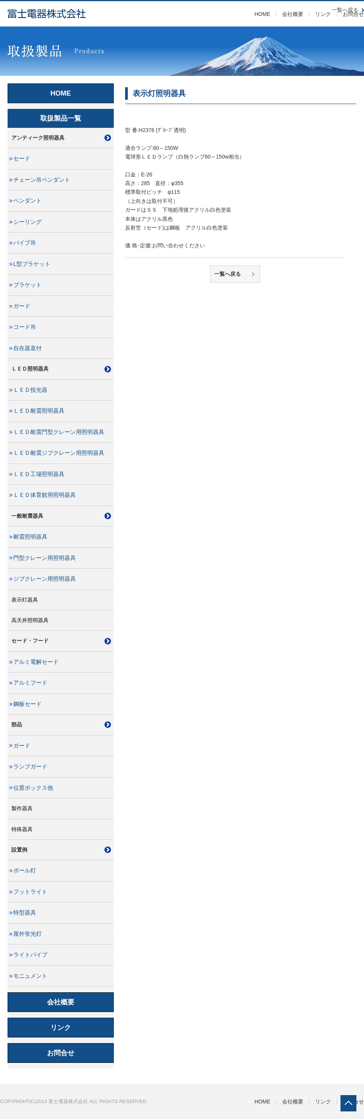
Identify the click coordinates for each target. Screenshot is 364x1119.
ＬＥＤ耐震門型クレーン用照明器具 (58, 432)
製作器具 (22, 808)
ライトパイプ (30, 955)
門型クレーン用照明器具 (44, 558)
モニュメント (30, 976)
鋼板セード (27, 704)
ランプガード (30, 767)
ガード (21, 306)
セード (21, 159)
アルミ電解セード (36, 662)
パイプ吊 (24, 243)
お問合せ (60, 1053)
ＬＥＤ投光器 (30, 390)
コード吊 (24, 327)
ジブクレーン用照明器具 (44, 579)
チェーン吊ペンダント (41, 180)
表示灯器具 (24, 600)
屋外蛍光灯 (27, 934)
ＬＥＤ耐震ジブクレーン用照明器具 (58, 453)
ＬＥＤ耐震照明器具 (38, 411)
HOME (262, 14)
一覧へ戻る (227, 274)
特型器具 (24, 913)
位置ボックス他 (33, 788)
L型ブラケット (31, 264)
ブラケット (27, 285)
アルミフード (30, 683)
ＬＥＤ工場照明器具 (38, 474)
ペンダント (27, 201)
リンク (323, 14)
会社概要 (292, 14)
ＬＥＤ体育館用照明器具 (44, 495)
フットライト (30, 892)
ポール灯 (24, 871)
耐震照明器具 (30, 537)
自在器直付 (27, 348)
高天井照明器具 (30, 620)
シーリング (27, 222)
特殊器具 (22, 829)
